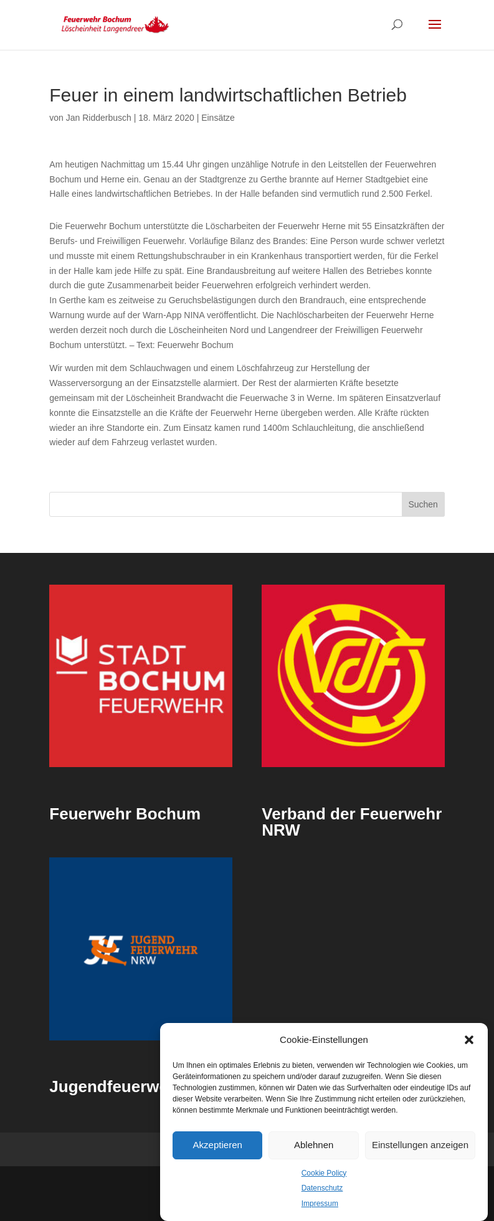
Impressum (320, 1203)
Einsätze (218, 118)
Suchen (422, 504)
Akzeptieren (217, 1144)
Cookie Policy (324, 1173)
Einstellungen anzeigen (420, 1144)
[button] (469, 1040)
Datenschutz (322, 1188)
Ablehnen (313, 1144)
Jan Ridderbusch (98, 118)
